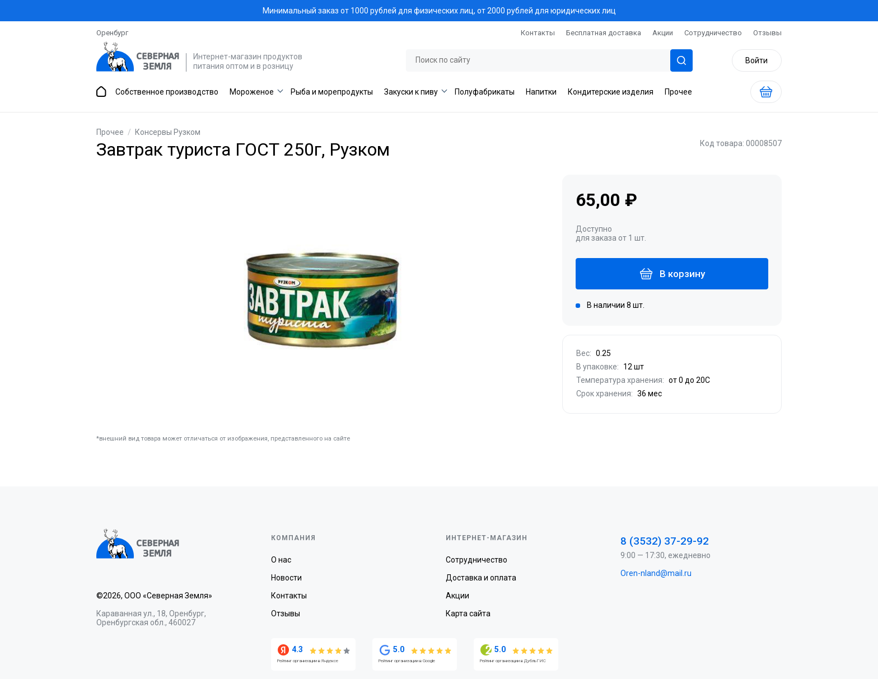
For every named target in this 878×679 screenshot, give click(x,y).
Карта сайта (468, 613)
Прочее (678, 91)
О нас (281, 559)
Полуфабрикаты (485, 91)
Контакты (538, 33)
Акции (662, 33)
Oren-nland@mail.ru (656, 573)
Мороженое (252, 91)
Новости (286, 577)
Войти (756, 60)
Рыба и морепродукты (332, 91)
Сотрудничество (713, 33)
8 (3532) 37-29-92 (664, 541)
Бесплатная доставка (603, 33)
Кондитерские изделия (610, 91)
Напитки (541, 91)
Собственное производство (166, 91)
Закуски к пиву (411, 91)
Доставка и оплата (481, 577)
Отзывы (767, 33)
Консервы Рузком (167, 132)
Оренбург (112, 33)
